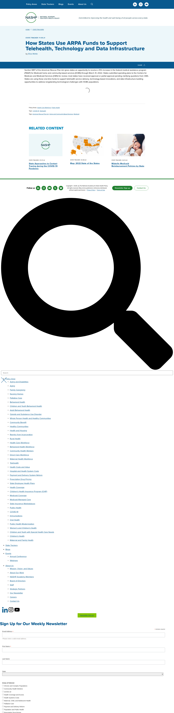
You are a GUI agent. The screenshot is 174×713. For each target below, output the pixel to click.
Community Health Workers (21, 450)
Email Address (7, 631)
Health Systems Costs (11, 698)
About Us (82, 4)
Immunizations (16, 515)
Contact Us (14, 601)
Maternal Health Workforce (21, 459)
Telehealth (43, 111)
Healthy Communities (19, 426)
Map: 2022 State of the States (85, 163)
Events (71, 4)
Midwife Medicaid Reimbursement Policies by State (128, 165)
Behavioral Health (17, 402)
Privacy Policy (91, 190)
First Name (6, 646)
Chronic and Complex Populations (15, 686)
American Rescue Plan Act (40, 114)
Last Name (6, 659)
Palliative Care (16, 398)
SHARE (141, 65)
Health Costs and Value (20, 467)
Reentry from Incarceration (21, 434)
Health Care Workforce (44, 108)
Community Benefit (18, 422)
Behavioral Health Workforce (22, 446)
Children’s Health (17, 536)
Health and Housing (18, 430)
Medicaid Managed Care (20, 499)
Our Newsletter (16, 593)
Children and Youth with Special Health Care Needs (32, 532)
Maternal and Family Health (21, 540)
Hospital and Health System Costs (24, 471)
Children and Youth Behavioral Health (26, 406)
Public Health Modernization (22, 524)
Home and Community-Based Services (61, 114)
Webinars (14, 560)
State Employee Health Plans (22, 483)
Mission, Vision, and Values (21, 568)
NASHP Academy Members (22, 576)
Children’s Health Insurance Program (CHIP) (28, 491)
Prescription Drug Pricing (20, 479)
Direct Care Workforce (19, 454)
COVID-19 (36, 111)
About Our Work (17, 572)
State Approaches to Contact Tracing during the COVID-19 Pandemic (43, 166)
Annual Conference (18, 556)
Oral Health (15, 519)
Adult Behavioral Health (20, 410)
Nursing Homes (16, 394)
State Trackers (47, 4)
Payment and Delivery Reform (14, 707)
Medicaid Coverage (18, 495)
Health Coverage (17, 487)
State (4, 671)
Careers (13, 597)
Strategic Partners (17, 589)
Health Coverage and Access (14, 695)
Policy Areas (31, 4)
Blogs (61, 4)
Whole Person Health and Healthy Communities (30, 418)
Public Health (56, 108)
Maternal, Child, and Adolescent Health (17, 701)
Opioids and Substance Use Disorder (26, 414)
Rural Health (15, 438)
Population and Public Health (14, 709)
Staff (12, 584)
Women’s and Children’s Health (23, 528)
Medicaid (76, 114)
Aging (12, 385)
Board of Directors (17, 580)
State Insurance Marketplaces (22, 503)
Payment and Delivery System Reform (26, 475)
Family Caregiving (17, 389)
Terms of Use (101, 190)
